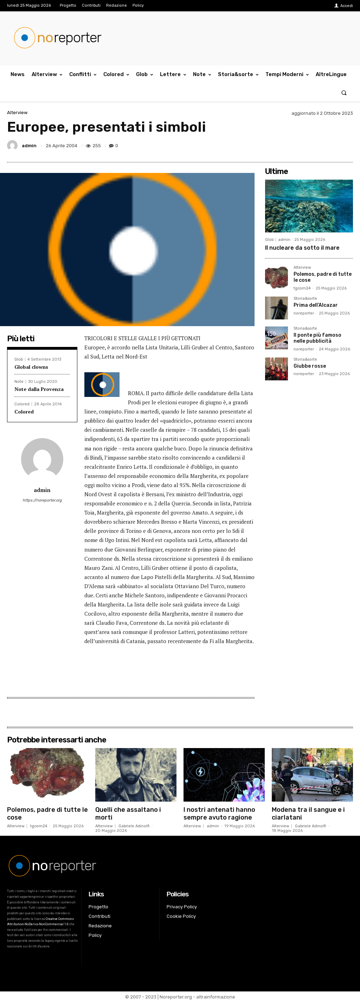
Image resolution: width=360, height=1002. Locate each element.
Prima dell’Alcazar (316, 305)
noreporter (304, 313)
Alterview (17, 112)
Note (19, 382)
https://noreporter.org (42, 500)
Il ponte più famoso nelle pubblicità (317, 338)
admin (29, 145)
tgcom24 (302, 288)
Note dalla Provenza (39, 389)
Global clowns (31, 366)
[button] (344, 92)
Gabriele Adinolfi (133, 826)
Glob (18, 359)
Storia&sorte (305, 299)
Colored (22, 404)
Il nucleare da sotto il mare (302, 247)
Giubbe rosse (310, 366)
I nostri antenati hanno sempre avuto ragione (219, 813)
